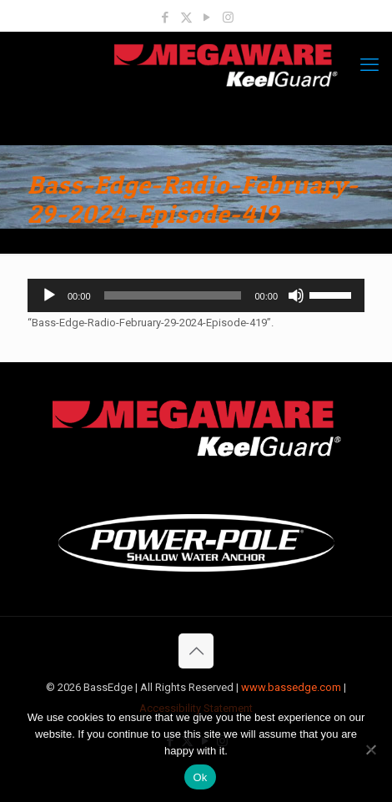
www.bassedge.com (291, 687)
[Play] (49, 295)
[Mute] (296, 295)
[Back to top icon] (196, 650)
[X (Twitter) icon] (186, 17)
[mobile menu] (369, 65)
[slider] (173, 295)
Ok (200, 777)
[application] (196, 295)
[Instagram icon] (228, 17)
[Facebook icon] (165, 17)
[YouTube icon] (207, 17)
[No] (371, 749)
